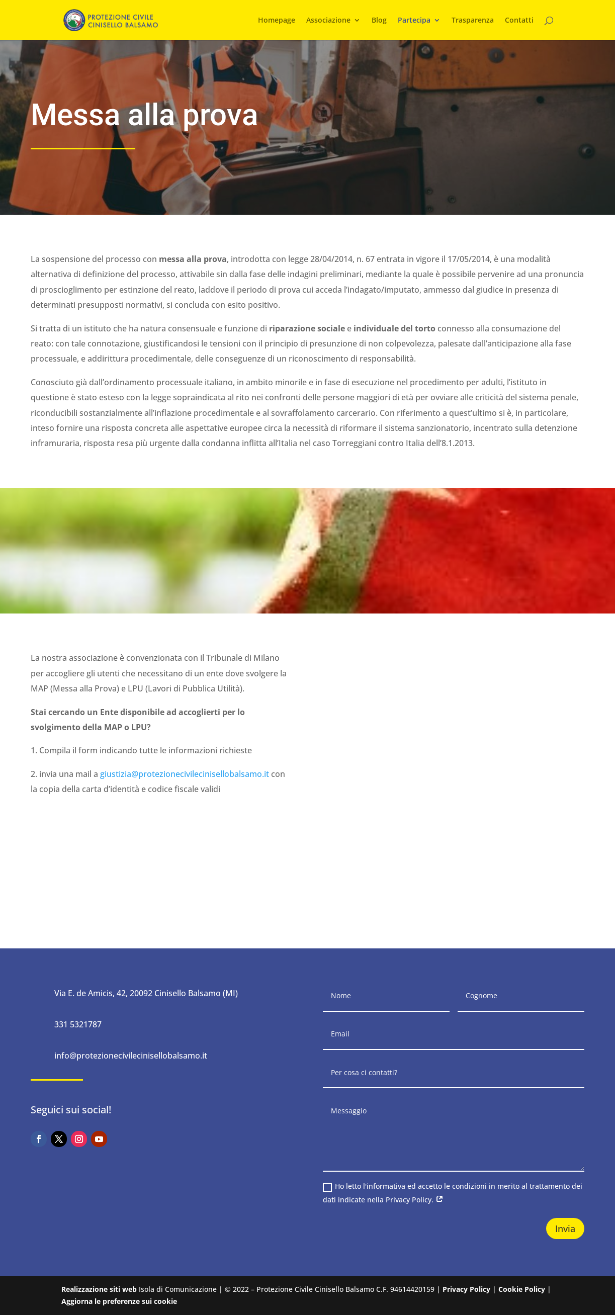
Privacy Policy (466, 1289)
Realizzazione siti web (99, 1289)
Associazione (328, 21)
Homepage (276, 21)
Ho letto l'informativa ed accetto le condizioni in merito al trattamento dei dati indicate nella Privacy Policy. (452, 1192)
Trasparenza (473, 21)
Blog (379, 21)
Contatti (519, 21)
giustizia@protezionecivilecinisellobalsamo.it (184, 773)
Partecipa (414, 21)
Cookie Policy (521, 1289)
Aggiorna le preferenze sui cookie (119, 1301)
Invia (565, 1228)
